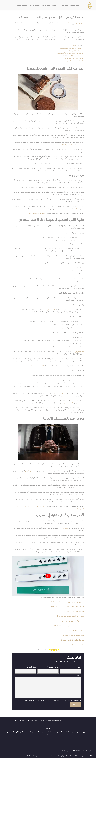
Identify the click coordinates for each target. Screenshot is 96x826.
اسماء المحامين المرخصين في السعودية (71, 698)
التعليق (78, 740)
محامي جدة (89, 818)
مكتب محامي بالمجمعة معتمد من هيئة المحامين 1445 (67, 677)
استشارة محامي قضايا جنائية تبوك (28, 406)
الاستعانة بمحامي (58, 449)
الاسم (78, 731)
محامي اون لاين (65, 5)
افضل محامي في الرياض (76, 388)
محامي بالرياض (21, 521)
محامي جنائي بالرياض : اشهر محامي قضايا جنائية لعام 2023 (65, 662)
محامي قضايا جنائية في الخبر (29, 236)
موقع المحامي (77, 5)
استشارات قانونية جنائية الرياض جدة (72, 672)
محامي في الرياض (33, 5)
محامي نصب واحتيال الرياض (75, 693)
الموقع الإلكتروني (31, 731)
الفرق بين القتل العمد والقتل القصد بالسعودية (70, 23)
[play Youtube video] (48, 636)
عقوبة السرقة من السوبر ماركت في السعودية (70, 682)
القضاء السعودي (46, 339)
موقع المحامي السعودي (56, 154)
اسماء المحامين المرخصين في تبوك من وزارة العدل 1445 (66, 687)
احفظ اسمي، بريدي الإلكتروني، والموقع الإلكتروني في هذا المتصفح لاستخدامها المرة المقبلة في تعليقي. (48, 768)
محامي (65, 229)
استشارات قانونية (19, 5)
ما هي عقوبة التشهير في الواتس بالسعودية (71, 703)
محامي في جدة (46, 5)
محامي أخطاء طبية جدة (76, 708)
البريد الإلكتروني (53, 731)
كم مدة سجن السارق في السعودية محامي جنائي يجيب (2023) (64, 667)
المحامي (53, 555)
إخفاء (73, 50)
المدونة (55, 5)
